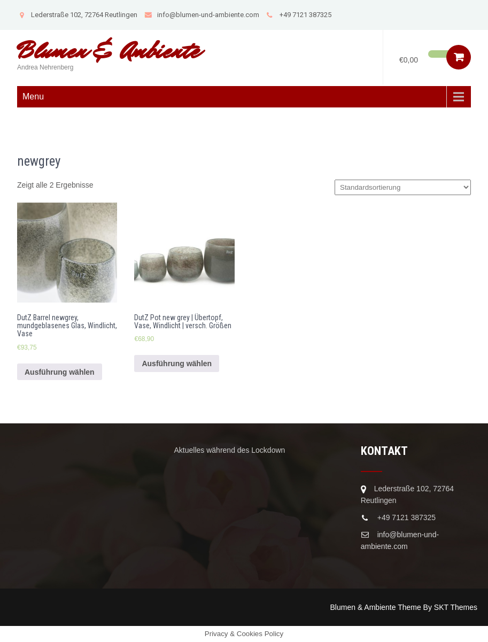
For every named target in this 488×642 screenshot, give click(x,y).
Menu (33, 96)
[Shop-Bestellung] (403, 187)
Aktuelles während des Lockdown (229, 450)
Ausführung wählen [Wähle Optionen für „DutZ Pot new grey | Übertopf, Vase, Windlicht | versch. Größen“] (177, 363)
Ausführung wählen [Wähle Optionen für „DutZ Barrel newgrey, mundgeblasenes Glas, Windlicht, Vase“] (60, 372)
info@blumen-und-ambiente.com (201, 15)
